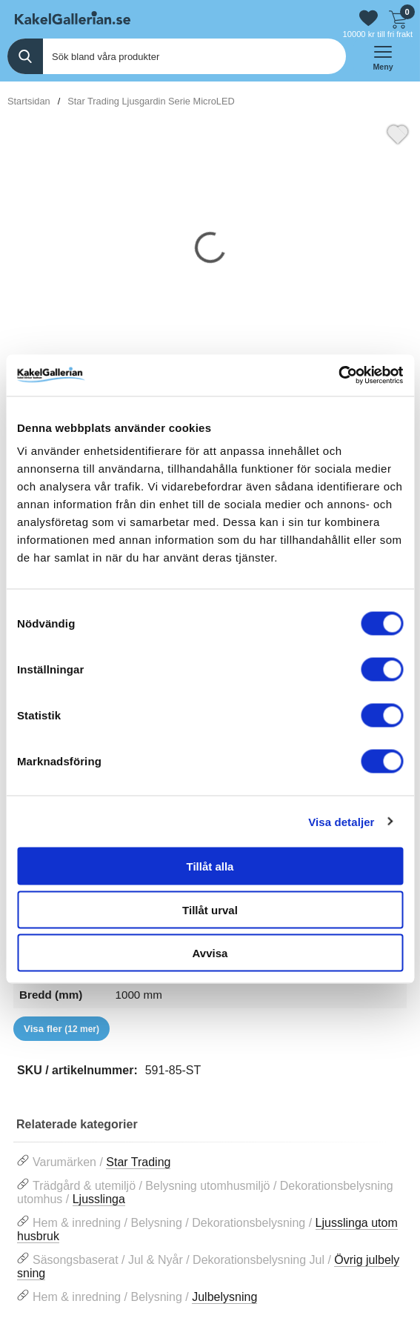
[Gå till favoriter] (368, 18)
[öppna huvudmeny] (383, 56)
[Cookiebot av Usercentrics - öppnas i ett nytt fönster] (338, 375)
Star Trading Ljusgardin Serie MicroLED (150, 101)
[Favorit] (398, 133)
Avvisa (210, 953)
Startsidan (28, 101)
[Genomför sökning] (25, 56)
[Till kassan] (398, 18)
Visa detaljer (341, 821)
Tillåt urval (210, 909)
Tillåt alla (210, 866)
